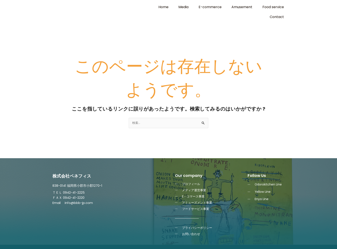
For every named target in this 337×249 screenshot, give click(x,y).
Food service (254, 7)
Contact (278, 7)
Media (175, 7)
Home (159, 7)
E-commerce (198, 7)
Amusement (226, 7)
